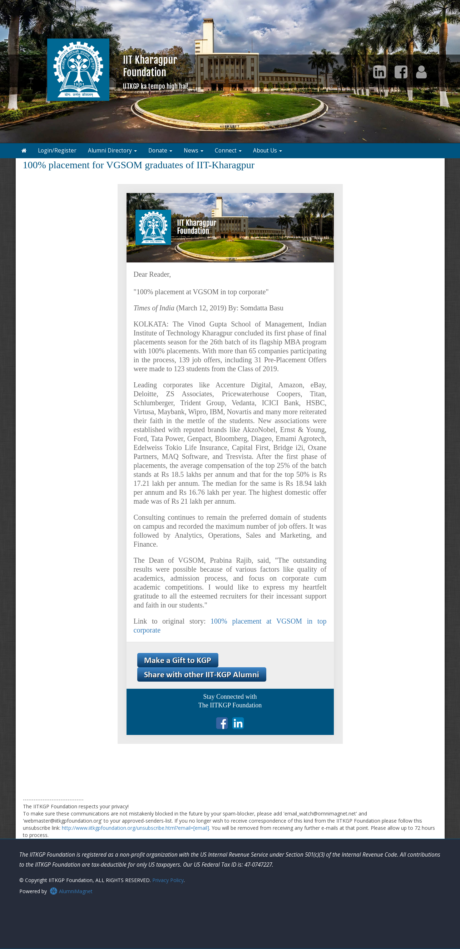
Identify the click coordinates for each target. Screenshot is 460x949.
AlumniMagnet (71, 891)
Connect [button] (228, 150)
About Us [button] (267, 150)
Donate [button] (160, 150)
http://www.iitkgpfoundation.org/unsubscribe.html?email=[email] (135, 827)
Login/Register (57, 150)
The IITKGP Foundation (230, 705)
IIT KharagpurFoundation (155, 71)
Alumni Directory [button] (112, 150)
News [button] (193, 150)
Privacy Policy (168, 880)
